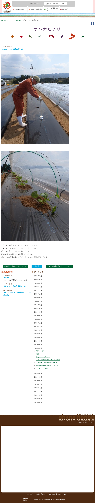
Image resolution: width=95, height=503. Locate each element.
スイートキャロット (43, 357)
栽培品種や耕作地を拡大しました (15, 266)
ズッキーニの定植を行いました (46, 362)
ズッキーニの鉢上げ (43, 368)
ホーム (3, 20)
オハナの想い (19, 9)
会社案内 (65, 9)
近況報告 (6, 277)
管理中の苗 (40, 351)
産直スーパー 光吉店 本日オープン (15, 286)
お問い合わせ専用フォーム (57, 3)
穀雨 (37, 354)
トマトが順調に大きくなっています (59, 266)
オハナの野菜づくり (52, 9)
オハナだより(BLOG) (14, 20)
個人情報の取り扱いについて (58, 494)
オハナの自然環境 (37, 9)
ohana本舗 (7, 9)
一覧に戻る (37, 266)
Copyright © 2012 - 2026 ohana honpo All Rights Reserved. (49, 499)
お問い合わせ (40, 494)
